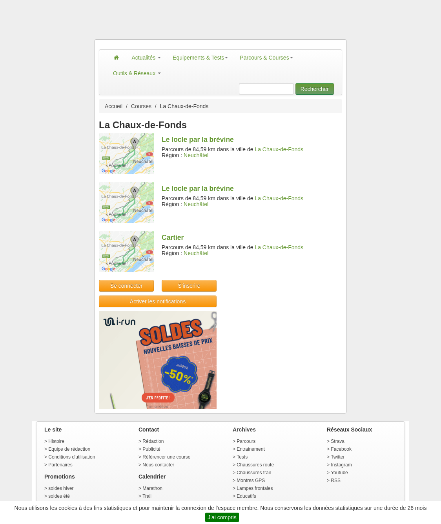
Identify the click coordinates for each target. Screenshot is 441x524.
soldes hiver (60, 488)
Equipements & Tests (200, 57)
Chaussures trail (254, 472)
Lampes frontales (255, 488)
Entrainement (250, 449)
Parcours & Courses (266, 57)
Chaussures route (255, 465)
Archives (244, 429)
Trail (146, 496)
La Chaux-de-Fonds (279, 149)
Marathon (152, 488)
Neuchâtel (196, 155)
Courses (141, 106)
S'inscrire (189, 286)
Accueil (113, 106)
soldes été (59, 496)
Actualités (146, 57)
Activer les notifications (158, 301)
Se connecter (126, 286)
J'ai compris (222, 517)
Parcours (246, 441)
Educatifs (246, 496)
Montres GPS (251, 480)
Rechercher (315, 89)
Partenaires (60, 465)
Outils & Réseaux (137, 73)
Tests (242, 457)
